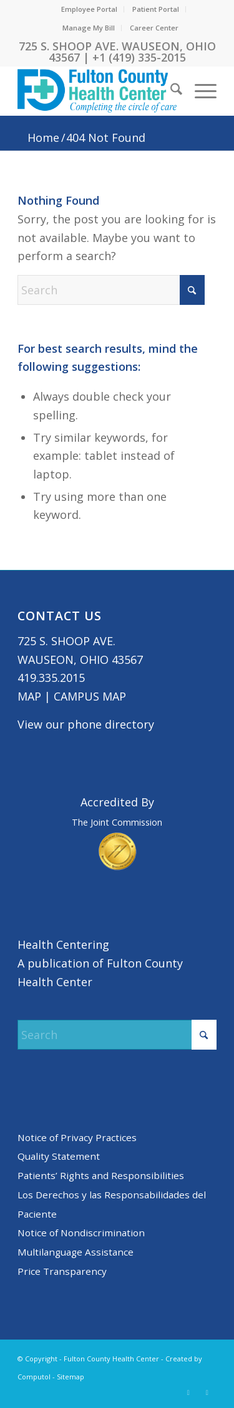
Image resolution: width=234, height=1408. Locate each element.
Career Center (154, 27)
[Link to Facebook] (207, 1392)
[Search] (170, 91)
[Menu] (199, 91)
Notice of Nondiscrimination (81, 1232)
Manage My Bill (88, 27)
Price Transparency (62, 1271)
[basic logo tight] (97, 91)
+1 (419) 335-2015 (139, 57)
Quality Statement (58, 1156)
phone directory (110, 724)
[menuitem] (89, 9)
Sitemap (70, 1376)
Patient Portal (155, 9)
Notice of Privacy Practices (77, 1137)
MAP (29, 696)
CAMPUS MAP (90, 696)
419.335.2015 (51, 677)
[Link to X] (188, 1392)
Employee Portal (89, 9)
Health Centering (63, 944)
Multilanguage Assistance (75, 1252)
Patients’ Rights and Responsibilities (100, 1175)
